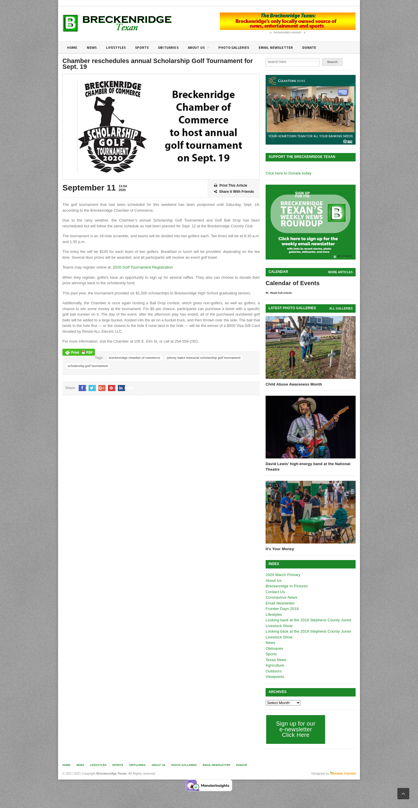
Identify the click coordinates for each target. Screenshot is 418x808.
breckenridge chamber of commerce (134, 357)
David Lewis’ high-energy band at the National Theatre (307, 466)
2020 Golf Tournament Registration (142, 267)
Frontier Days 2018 (282, 608)
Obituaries (175, 47)
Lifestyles (119, 47)
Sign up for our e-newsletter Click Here (295, 729)
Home (72, 47)
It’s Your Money (279, 548)
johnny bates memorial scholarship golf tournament (201, 357)
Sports (146, 47)
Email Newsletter (290, 47)
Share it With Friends (234, 192)
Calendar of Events (292, 283)
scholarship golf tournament (87, 366)
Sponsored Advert (288, 33)
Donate (326, 47)
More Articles (341, 272)
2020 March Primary (283, 574)
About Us (207, 48)
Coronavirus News (281, 597)
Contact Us (275, 591)
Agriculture (275, 665)
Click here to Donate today (288, 173)
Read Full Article (281, 293)
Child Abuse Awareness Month (293, 384)
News (93, 47)
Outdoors (273, 671)
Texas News (276, 659)
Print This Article (230, 186)
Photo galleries (245, 47)
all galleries (341, 308)
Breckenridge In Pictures (286, 586)
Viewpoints (275, 676)
